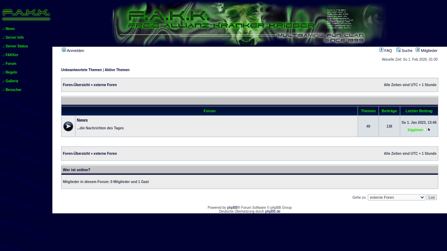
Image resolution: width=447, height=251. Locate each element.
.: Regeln (9, 72)
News (82, 120)
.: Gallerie (10, 81)
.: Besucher (11, 90)
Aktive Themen (117, 70)
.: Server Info (13, 37)
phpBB (232, 208)
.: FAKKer (10, 55)
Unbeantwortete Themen (81, 70)
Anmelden (73, 50)
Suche (404, 50)
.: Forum (9, 64)
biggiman (415, 130)
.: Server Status (15, 46)
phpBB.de (272, 211)
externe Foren (105, 85)
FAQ (385, 50)
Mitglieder (427, 50)
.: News (8, 29)
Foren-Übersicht (76, 85)
